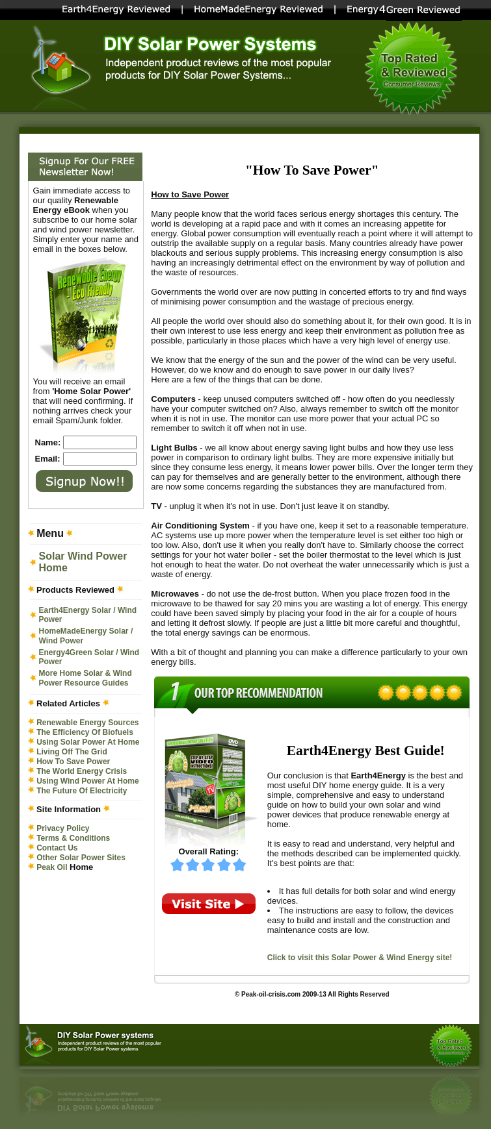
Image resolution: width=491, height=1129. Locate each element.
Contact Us (56, 847)
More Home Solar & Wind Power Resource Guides (85, 678)
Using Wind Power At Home (87, 781)
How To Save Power (73, 761)
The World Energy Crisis (81, 771)
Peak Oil (51, 867)
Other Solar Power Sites (81, 857)
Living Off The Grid (71, 751)
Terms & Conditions (73, 838)
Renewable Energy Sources (87, 722)
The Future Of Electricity (81, 790)
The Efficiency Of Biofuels (84, 732)
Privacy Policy (62, 828)
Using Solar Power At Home (87, 742)
